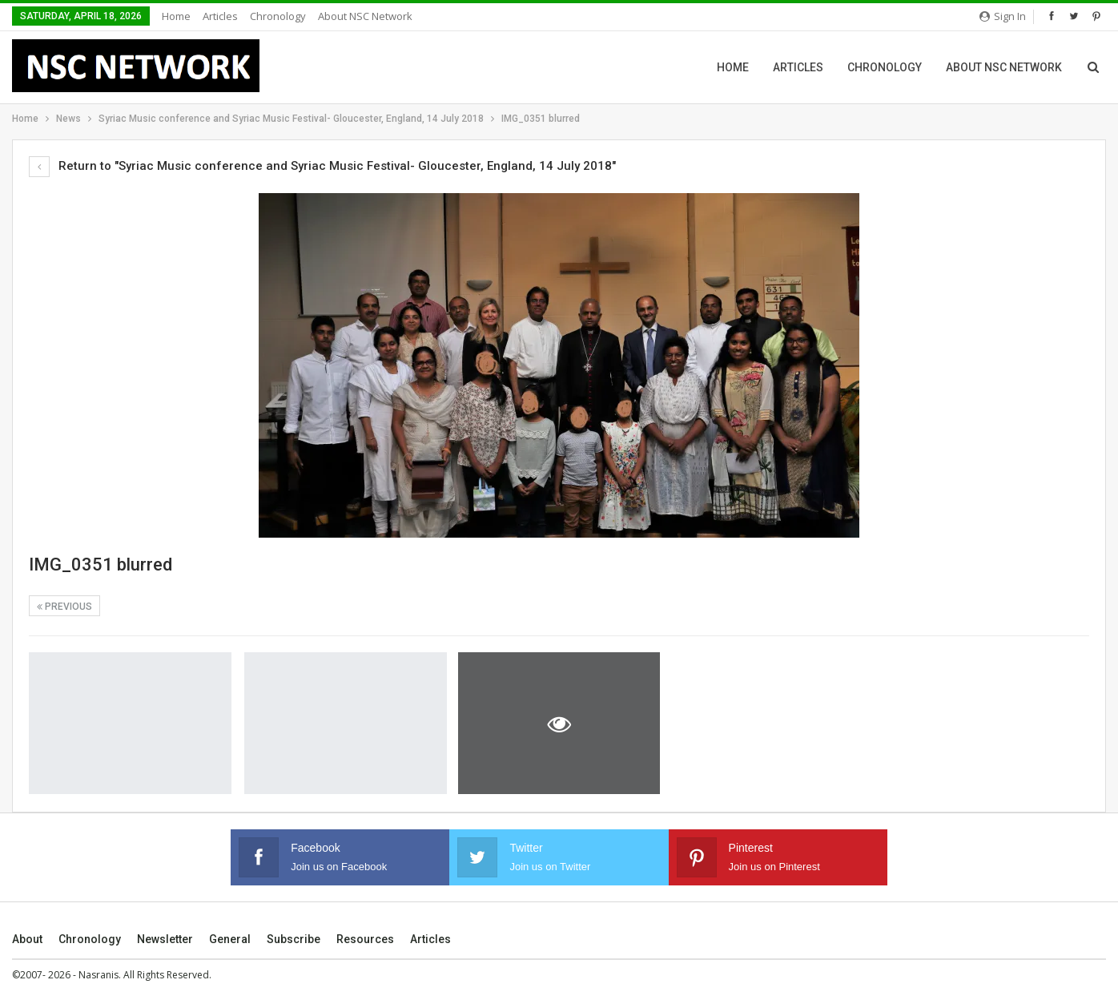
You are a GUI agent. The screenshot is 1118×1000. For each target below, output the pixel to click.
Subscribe (293, 939)
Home (176, 16)
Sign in (1002, 16)
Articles (220, 16)
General (230, 939)
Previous (64, 606)
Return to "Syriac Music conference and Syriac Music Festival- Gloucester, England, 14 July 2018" (322, 166)
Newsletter (165, 939)
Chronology (278, 16)
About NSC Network (365, 16)
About (27, 939)
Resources (365, 939)
